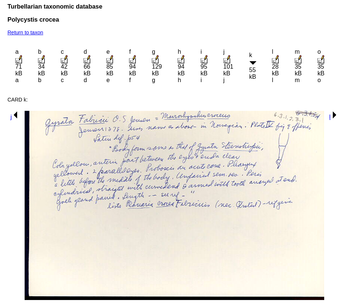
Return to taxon (25, 32)
